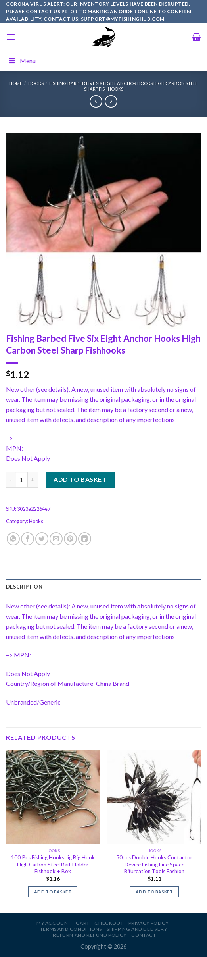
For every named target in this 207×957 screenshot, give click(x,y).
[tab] (103, 587)
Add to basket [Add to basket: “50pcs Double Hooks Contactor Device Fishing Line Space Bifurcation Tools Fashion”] (154, 891)
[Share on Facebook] (27, 538)
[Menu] (10, 36)
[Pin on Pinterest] (70, 538)
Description (24, 586)
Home (15, 83)
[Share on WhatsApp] (13, 538)
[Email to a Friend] (56, 538)
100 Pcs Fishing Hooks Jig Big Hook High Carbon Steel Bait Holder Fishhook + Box (53, 864)
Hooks (36, 83)
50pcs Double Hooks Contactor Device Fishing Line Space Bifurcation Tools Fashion (154, 864)
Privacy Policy (148, 923)
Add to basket (80, 479)
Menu (22, 60)
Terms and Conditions (71, 929)
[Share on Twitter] (41, 538)
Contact (143, 935)
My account (53, 923)
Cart (82, 923)
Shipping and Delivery (137, 929)
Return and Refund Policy (89, 935)
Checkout (108, 923)
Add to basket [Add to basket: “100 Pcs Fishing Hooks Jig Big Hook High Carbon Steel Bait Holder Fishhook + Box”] (52, 891)
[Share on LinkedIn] (84, 538)
